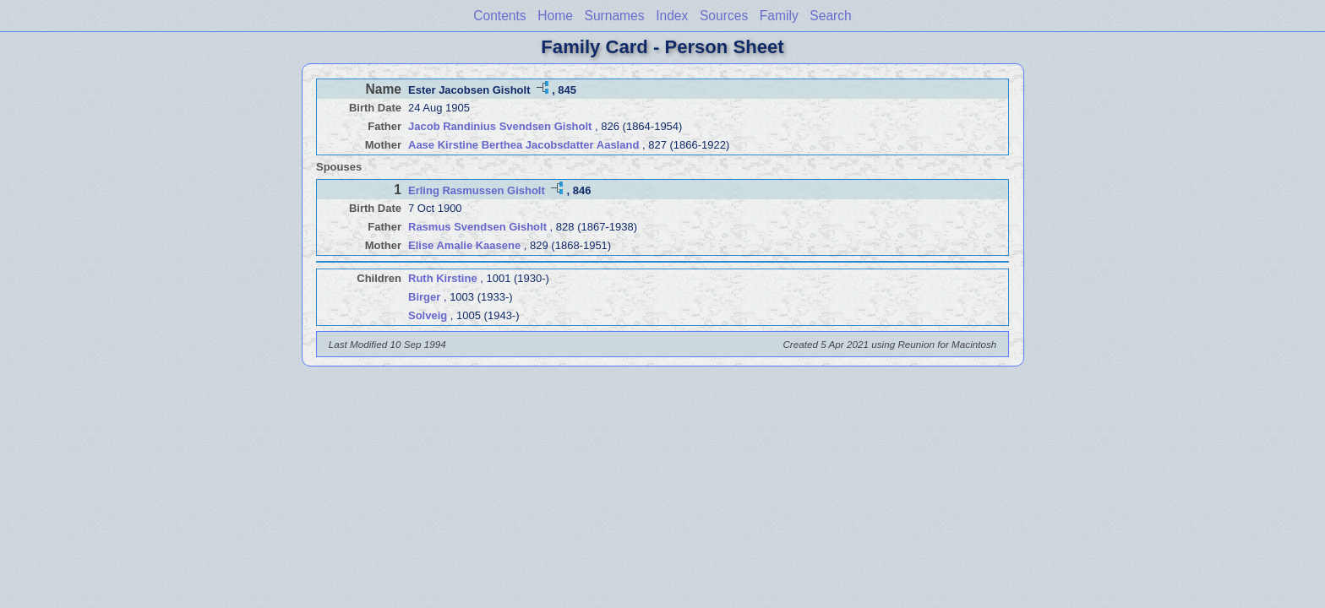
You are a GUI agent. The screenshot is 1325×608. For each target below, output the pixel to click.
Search (830, 15)
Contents (499, 15)
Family (779, 15)
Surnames (614, 15)
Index (672, 15)
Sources (724, 15)
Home (555, 15)
